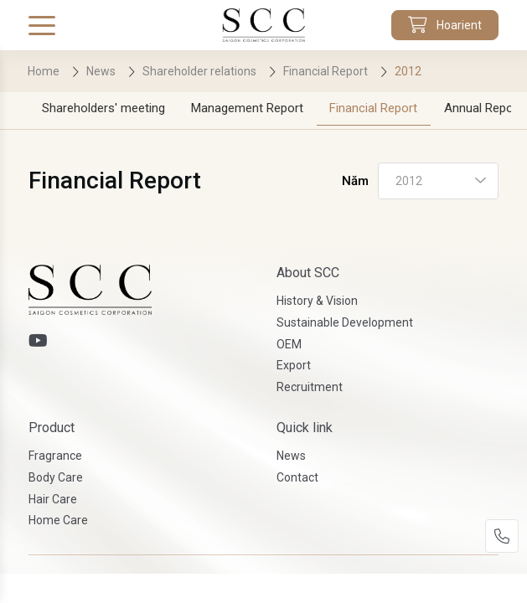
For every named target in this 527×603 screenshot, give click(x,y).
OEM (289, 344)
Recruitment (309, 387)
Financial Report (373, 108)
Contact (297, 477)
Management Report (247, 108)
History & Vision (317, 300)
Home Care (58, 520)
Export (293, 365)
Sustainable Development (344, 322)
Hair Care (52, 499)
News (291, 455)
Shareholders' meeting (103, 108)
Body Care (55, 477)
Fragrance (55, 455)
